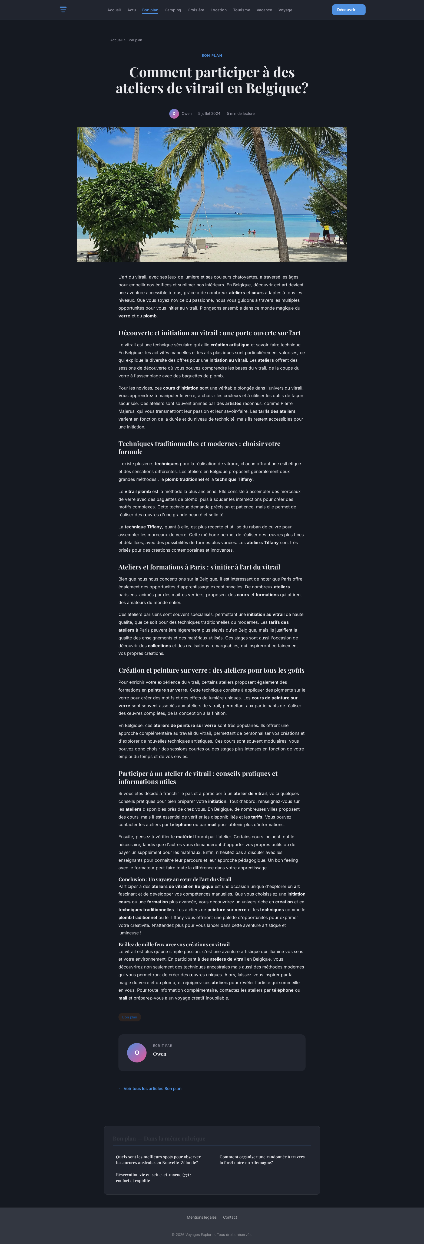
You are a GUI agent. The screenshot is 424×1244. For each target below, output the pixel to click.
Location (219, 9)
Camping (173, 9)
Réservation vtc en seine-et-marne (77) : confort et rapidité (153, 1177)
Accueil (114, 9)
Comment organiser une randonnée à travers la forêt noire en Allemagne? (262, 1159)
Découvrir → (348, 9)
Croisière (196, 9)
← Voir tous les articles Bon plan (149, 1088)
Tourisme (241, 9)
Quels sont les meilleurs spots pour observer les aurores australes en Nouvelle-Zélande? (158, 1159)
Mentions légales (202, 1217)
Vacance (264, 9)
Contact (230, 1217)
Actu (131, 9)
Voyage (285, 9)
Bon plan (150, 9)
